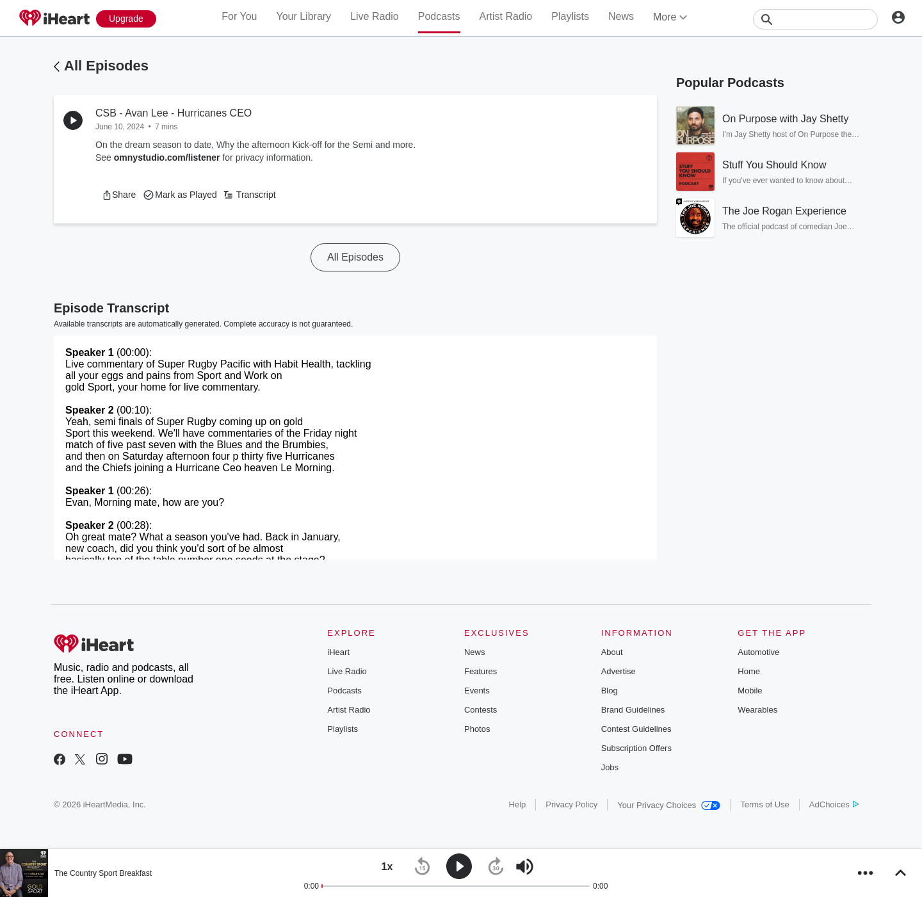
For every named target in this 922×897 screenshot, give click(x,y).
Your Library (303, 16)
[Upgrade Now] (126, 19)
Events (477, 690)
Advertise (618, 671)
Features (480, 671)
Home (749, 671)
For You (239, 16)
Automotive (758, 652)
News (621, 16)
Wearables (757, 710)
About (612, 652)
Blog (609, 690)
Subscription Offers (636, 748)
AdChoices (834, 804)
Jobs (610, 767)
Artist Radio (506, 16)
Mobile (750, 690)
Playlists (570, 16)
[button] (118, 194)
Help (517, 804)
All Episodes (106, 66)
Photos (477, 729)
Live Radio (374, 16)
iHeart (338, 652)
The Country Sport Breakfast (103, 873)
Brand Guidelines (633, 710)
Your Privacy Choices (668, 805)
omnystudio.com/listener (167, 157)
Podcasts (439, 16)
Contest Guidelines (636, 729)
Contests (480, 710)
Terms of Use (764, 804)
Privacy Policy (571, 804)
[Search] (815, 19)
